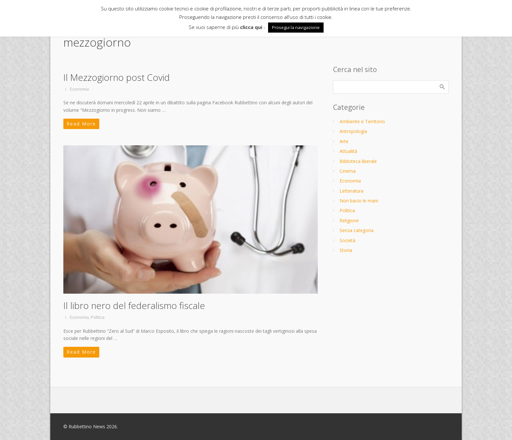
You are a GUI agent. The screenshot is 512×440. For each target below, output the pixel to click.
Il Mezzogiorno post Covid (116, 77)
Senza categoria (357, 230)
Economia (79, 89)
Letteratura (351, 191)
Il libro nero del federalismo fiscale (134, 305)
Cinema (348, 171)
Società (347, 240)
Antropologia (353, 131)
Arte (344, 141)
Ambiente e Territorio (362, 121)
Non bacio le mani (359, 201)
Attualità (348, 151)
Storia (346, 250)
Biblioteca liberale (358, 161)
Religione (349, 220)
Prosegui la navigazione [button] (296, 27)
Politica (97, 317)
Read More (81, 124)
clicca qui (251, 27)
